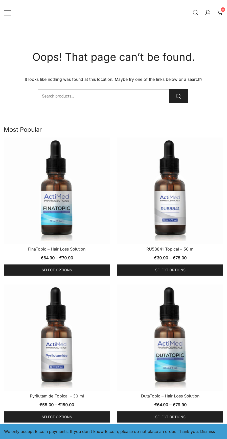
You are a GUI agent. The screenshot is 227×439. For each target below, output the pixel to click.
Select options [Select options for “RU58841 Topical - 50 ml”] (170, 270)
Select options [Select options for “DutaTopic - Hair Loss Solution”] (170, 417)
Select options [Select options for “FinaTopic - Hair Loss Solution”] (57, 270)
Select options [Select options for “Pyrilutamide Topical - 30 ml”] (57, 417)
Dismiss (207, 431)
